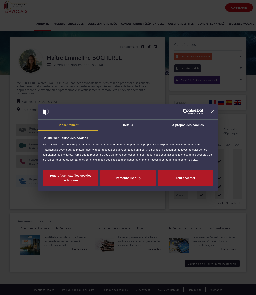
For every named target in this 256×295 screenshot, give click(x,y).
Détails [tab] (128, 125)
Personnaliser (128, 178)
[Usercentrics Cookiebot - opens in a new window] (185, 112)
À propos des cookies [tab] (188, 125)
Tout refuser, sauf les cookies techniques (71, 178)
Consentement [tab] (67, 125)
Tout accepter (185, 178)
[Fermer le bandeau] (212, 111)
